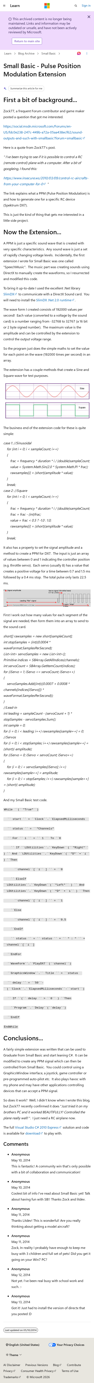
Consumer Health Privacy (37, 1371)
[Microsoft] (47, 5)
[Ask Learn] (79, 53)
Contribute (74, 1365)
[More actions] (87, 53)
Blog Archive (26, 53)
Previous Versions (36, 1365)
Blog (56, 1365)
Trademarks (10, 1377)
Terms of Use (70, 1371)
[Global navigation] (4, 6)
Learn (7, 53)
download (32, 1133)
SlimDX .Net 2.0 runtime (53, 300)
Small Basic (48, 53)
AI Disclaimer (11, 1365)
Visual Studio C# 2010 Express (37, 1127)
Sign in (86, 5)
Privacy (8, 1371)
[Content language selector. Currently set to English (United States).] (22, 1344)
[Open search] (76, 6)
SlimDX (8, 294)
